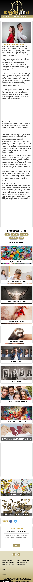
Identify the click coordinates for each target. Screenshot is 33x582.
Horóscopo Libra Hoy (7, 560)
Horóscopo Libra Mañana (8, 562)
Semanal (16, 17)
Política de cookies (6, 572)
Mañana (8, 17)
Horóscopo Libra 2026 (22, 562)
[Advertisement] (15, 110)
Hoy (3, 17)
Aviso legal (4, 570)
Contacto (4, 574)
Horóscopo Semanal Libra (8, 564)
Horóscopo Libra (21, 564)
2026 (30, 17)
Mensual (24, 17)
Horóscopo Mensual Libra (23, 560)
